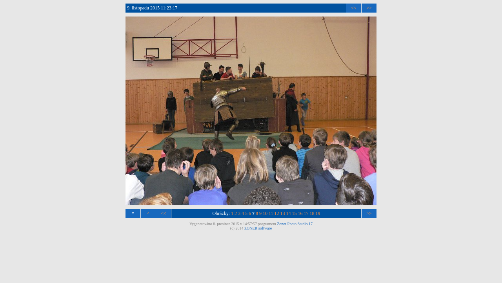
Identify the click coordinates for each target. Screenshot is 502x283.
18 (312, 213)
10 (265, 213)
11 (271, 213)
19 (318, 213)
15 (294, 213)
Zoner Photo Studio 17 (295, 224)
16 (300, 213)
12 (277, 213)
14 (288, 213)
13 (282, 213)
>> (369, 8)
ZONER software (258, 228)
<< (353, 8)
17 (306, 213)
